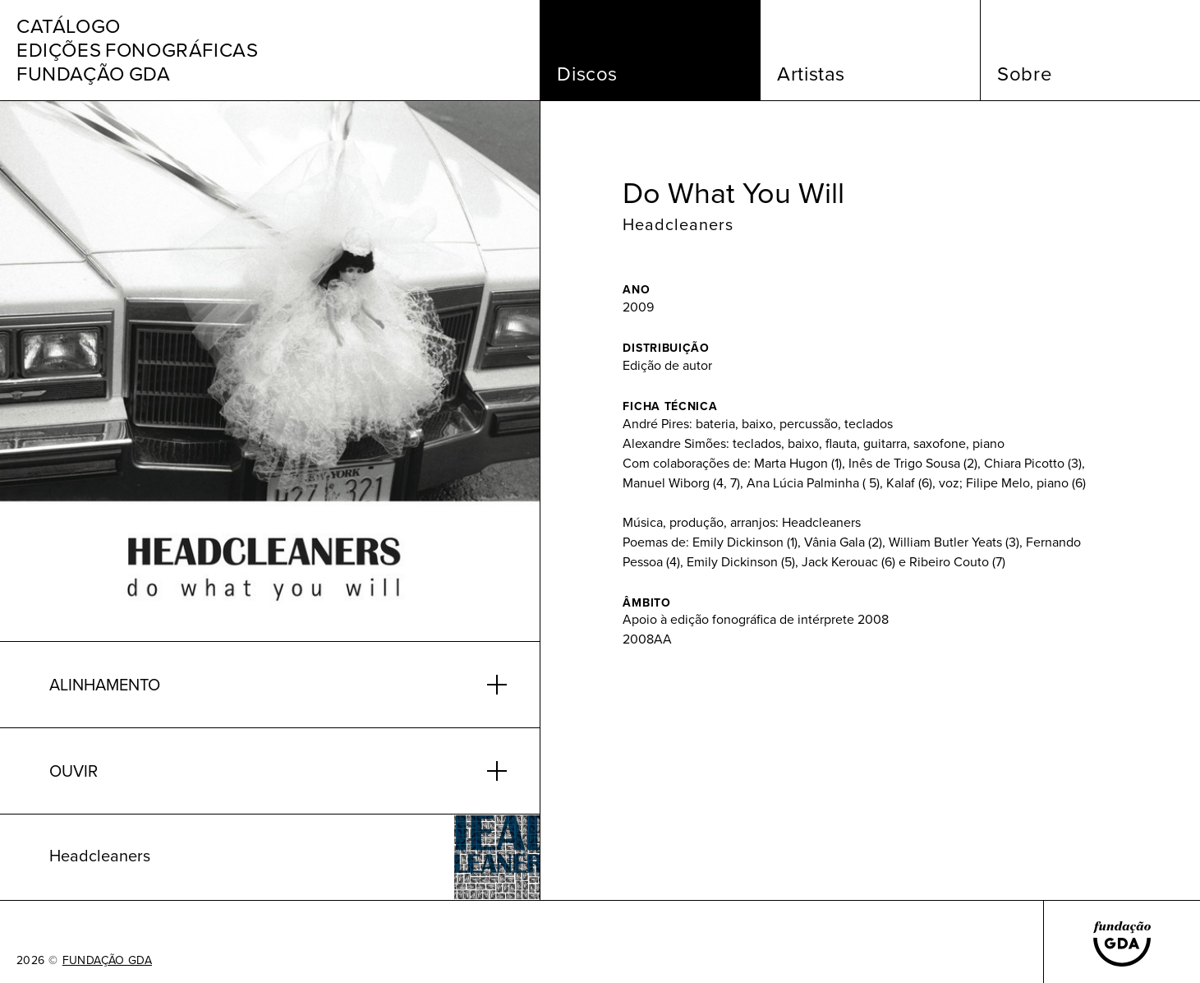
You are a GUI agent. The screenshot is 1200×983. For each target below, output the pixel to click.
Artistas (811, 74)
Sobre (1024, 74)
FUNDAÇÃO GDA (107, 961)
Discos (587, 74)
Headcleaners (678, 224)
